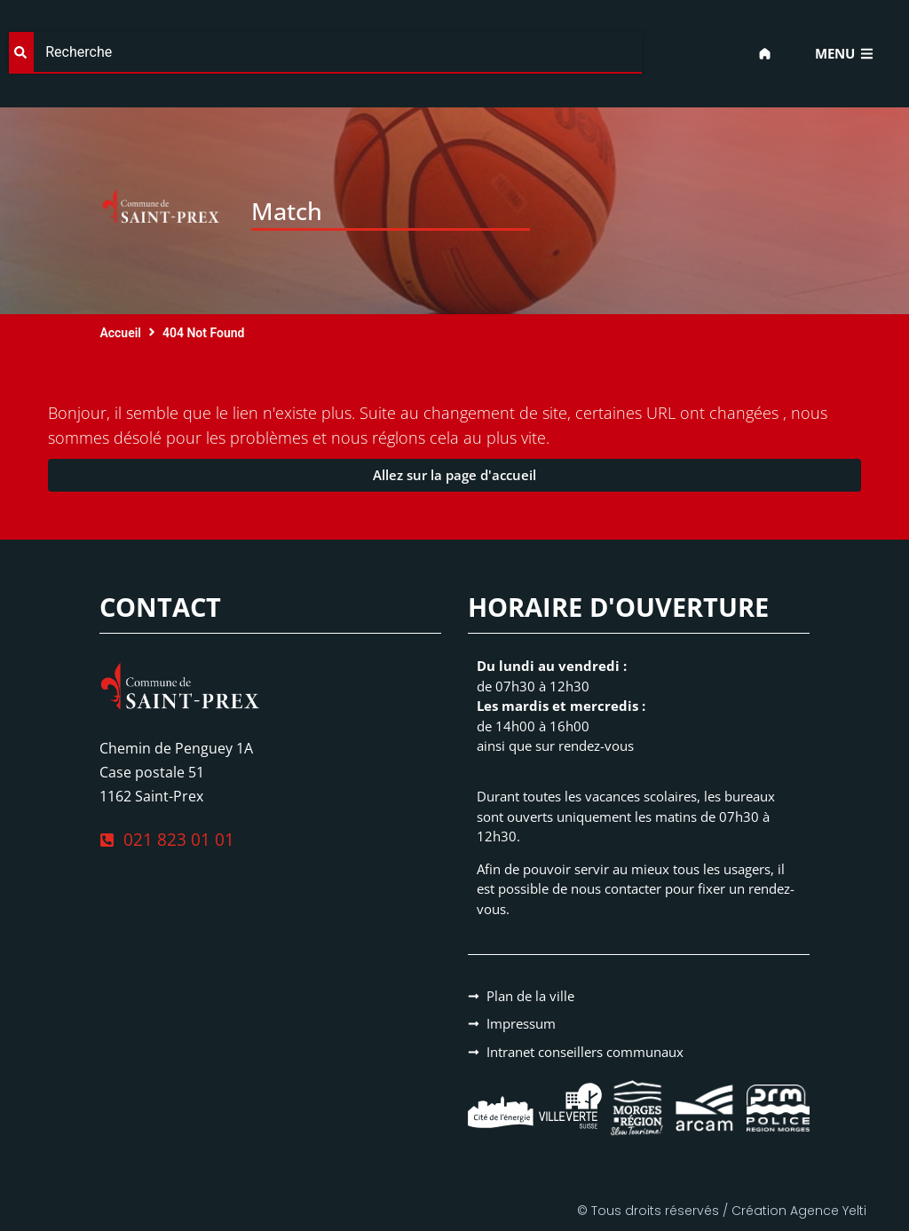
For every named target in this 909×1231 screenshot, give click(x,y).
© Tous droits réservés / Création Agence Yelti (721, 1210)
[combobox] (325, 53)
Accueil (120, 333)
